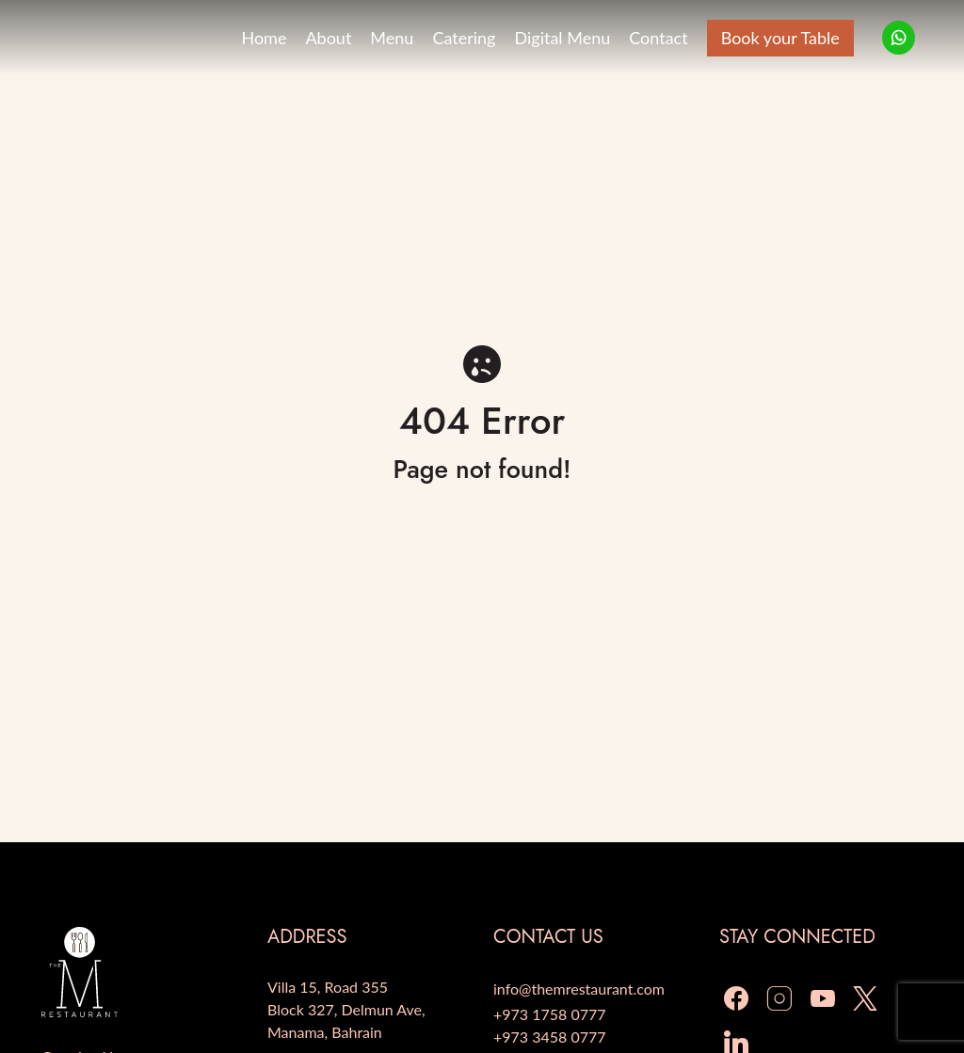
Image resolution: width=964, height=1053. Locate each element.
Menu (391, 37)
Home (263, 37)
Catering (463, 37)
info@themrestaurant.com (579, 988)
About (328, 37)
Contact (658, 37)
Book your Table (780, 37)
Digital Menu (562, 37)
